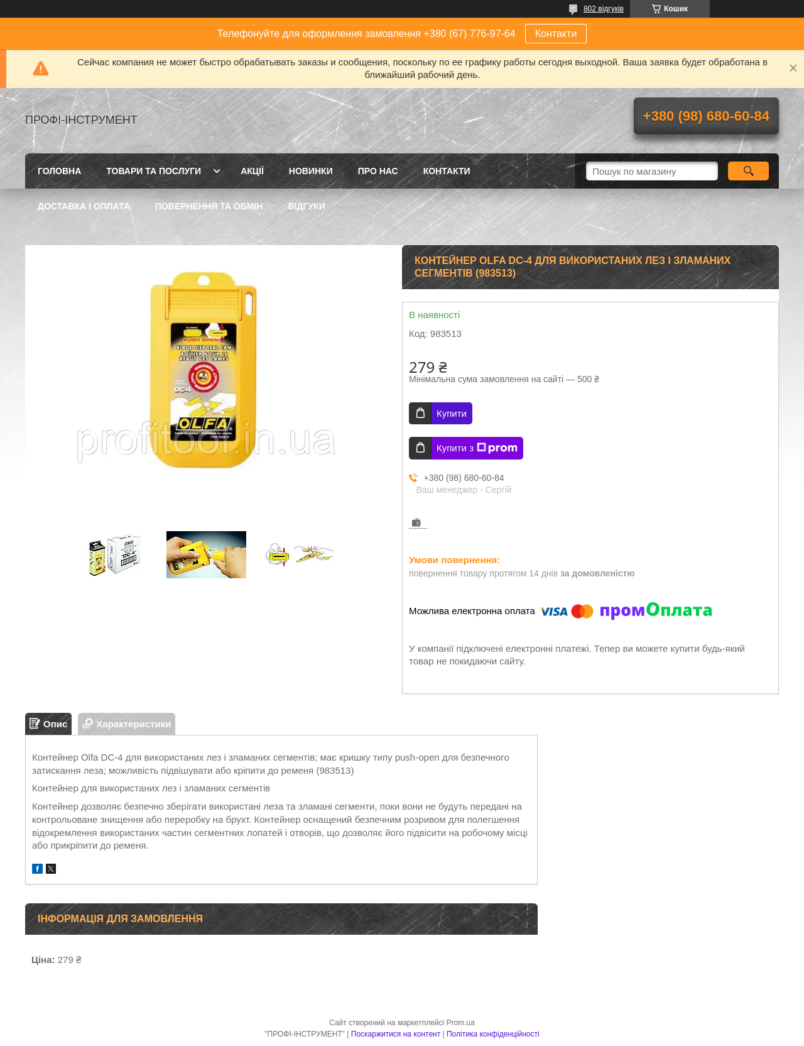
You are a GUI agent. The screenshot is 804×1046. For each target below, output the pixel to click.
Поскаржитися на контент (395, 1034)
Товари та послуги (153, 171)
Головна (59, 171)
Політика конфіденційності (493, 1034)
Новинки (311, 171)
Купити (452, 413)
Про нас (378, 171)
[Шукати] (748, 171)
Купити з (477, 448)
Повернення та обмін (209, 206)
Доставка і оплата (84, 206)
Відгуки (306, 206)
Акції (252, 171)
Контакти (556, 33)
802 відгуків (604, 8)
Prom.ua (461, 1022)
